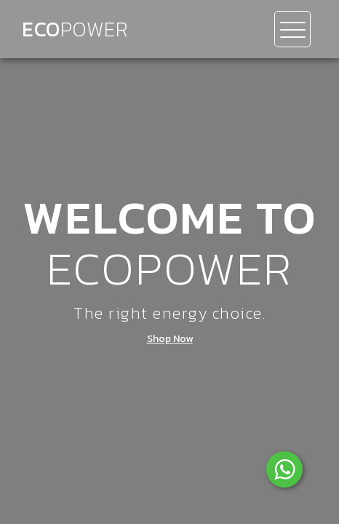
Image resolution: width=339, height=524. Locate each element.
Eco (75, 29)
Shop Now (170, 339)
